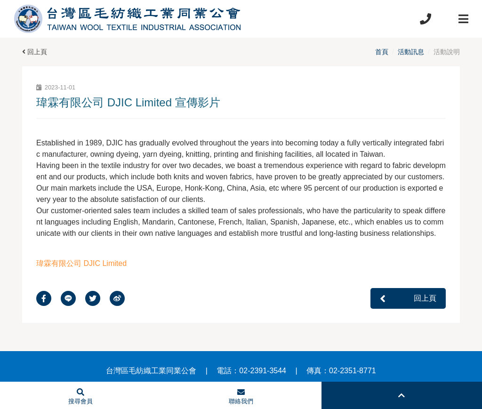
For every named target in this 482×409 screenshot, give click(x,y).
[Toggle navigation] (463, 19)
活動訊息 (411, 52)
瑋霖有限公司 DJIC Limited (81, 263)
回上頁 (34, 52)
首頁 (381, 52)
